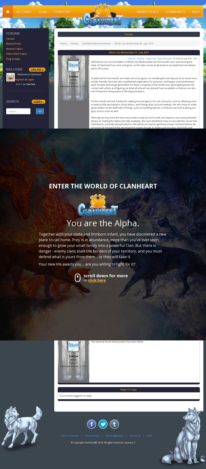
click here (97, 280)
